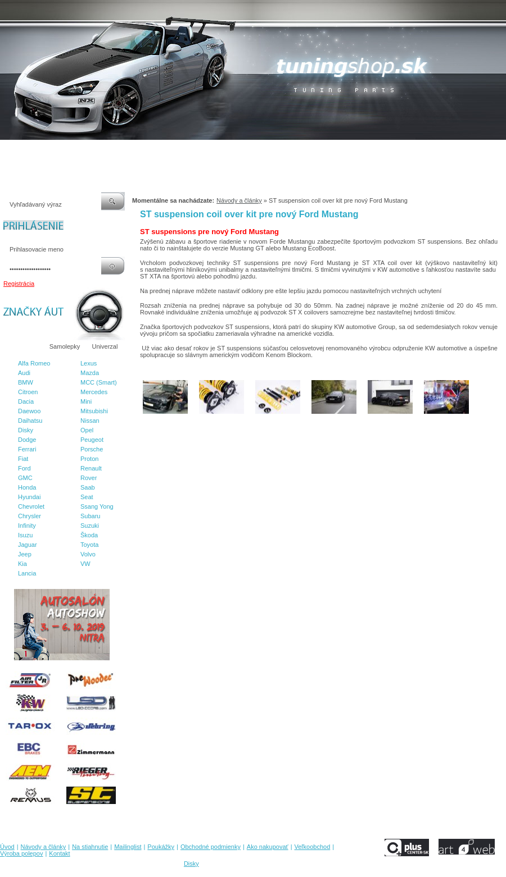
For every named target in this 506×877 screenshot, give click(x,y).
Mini (86, 401)
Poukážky (177, 151)
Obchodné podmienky (231, 151)
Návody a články (47, 151)
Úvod (7, 151)
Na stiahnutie (98, 151)
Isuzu (25, 535)
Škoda (89, 535)
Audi (24, 372)
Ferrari (27, 449)
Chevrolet (31, 506)
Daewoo (29, 411)
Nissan (90, 420)
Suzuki (89, 525)
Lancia (27, 573)
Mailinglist (139, 151)
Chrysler (29, 516)
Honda (27, 487)
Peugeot (91, 439)
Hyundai (29, 497)
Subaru (90, 516)
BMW (25, 382)
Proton (89, 458)
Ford (24, 468)
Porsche (91, 449)
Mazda (89, 372)
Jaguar (27, 544)
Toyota (89, 544)
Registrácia (18, 283)
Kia (22, 563)
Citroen (28, 392)
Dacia (26, 401)
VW (85, 563)
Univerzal (105, 346)
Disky (25, 430)
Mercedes (93, 392)
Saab (87, 487)
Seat (86, 497)
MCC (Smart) (98, 382)
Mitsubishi (94, 411)
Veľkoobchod (340, 151)
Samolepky (64, 346)
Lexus (88, 363)
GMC (25, 477)
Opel (86, 430)
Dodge (27, 439)
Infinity (27, 525)
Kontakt (432, 151)
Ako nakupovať (292, 151)
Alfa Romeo (34, 363)
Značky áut (22, 346)
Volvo (88, 554)
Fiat (23, 458)
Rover (88, 477)
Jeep (24, 554)
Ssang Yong (97, 506)
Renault (91, 468)
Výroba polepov (389, 151)
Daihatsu (30, 420)
